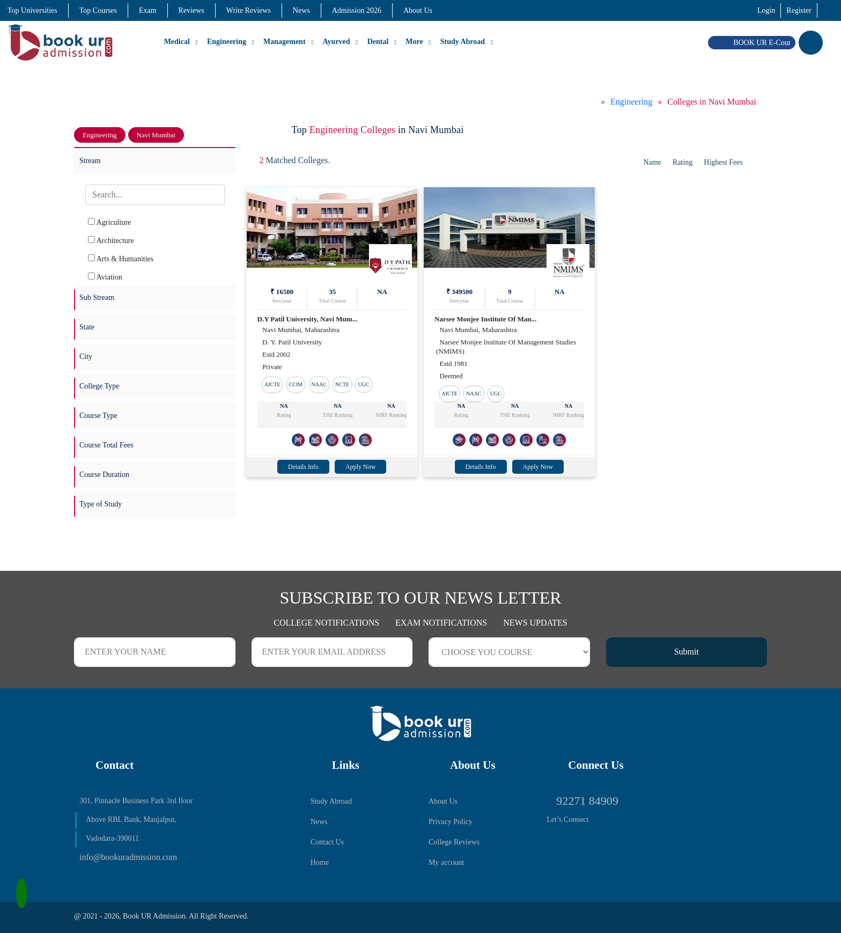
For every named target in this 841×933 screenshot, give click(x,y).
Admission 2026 (356, 10)
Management (284, 42)
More (414, 42)
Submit (686, 651)
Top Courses (98, 10)
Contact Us (327, 842)
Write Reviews (248, 10)
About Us (417, 10)
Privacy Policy (451, 822)
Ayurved (336, 42)
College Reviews (454, 842)
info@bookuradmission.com (128, 857)
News (301, 10)
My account (446, 862)
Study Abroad (462, 42)
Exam (148, 10)
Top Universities (32, 10)
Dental (378, 42)
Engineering (226, 42)
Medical (177, 42)
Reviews (191, 10)
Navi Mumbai (156, 135)
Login (766, 10)
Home (320, 862)
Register (799, 10)
